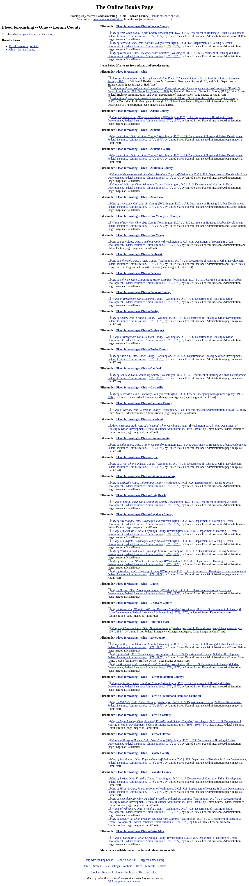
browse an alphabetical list (108, 19)
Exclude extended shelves (164, 15)
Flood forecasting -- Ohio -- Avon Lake (140, 197)
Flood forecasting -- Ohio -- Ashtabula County (144, 167)
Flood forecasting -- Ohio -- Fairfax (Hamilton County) (150, 676)
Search (97, 865)
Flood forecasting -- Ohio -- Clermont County (144, 403)
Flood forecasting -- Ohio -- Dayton (137, 583)
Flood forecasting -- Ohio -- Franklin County (143, 772)
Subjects (150, 865)
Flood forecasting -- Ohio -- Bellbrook (139, 254)
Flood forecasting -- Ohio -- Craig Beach (141, 495)
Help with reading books (99, 859)
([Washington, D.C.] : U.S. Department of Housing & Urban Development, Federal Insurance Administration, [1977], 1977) (170, 44)
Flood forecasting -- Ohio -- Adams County (142, 110)
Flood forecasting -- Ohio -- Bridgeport (140, 330)
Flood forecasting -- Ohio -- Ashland (138, 129)
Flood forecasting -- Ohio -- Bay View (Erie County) (148, 216)
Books (95, 872)
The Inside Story (148, 872)
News (105, 872)
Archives (130, 872)
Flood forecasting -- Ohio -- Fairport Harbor (143, 733)
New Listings (112, 865)
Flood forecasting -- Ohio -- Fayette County (142, 752)
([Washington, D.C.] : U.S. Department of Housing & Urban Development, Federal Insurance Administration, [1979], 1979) (173, 54)
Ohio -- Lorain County (22, 49)
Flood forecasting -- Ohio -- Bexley (137, 311)
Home (86, 865)
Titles (139, 865)
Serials (162, 865)
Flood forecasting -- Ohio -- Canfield (138, 368)
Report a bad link (126, 859)
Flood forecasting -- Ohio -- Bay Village (140, 235)
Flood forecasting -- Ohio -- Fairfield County (143, 714)
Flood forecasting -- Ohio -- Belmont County (143, 292)
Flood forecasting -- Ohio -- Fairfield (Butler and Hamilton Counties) (158, 695)
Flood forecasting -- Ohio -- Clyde (136, 457)
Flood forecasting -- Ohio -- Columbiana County (145, 476)
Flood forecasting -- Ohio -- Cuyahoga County (144, 514)
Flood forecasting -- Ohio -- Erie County (140, 637)
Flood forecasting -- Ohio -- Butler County (142, 349)
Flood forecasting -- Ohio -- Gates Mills (140, 831)
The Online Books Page (124, 7)
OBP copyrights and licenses (124, 881)
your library (29, 34)
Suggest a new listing (152, 859)
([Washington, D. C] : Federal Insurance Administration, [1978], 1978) (176, 409)
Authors (127, 865)
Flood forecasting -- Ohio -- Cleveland (139, 419)
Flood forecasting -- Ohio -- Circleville (139, 387)
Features (117, 872)
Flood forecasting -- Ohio (23, 46)
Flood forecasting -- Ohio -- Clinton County (143, 438)
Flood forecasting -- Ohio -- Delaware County (144, 602)
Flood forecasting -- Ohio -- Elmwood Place (142, 621)
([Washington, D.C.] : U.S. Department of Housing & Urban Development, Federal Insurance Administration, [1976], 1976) (170, 542)
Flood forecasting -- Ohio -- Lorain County (142, 26)
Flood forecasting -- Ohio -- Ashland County (143, 148)
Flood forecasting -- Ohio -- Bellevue (138, 273)
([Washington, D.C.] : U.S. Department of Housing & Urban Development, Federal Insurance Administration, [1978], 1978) (170, 119)
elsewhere (46, 34)
